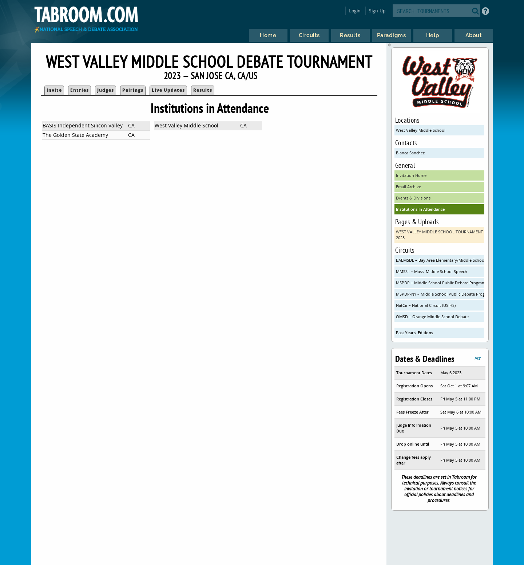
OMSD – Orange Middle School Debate (432, 316)
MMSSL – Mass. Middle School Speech (431, 271)
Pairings (132, 90)
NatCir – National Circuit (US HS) (426, 305)
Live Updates (168, 90)
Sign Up (377, 11)
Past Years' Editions (414, 332)
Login (355, 11)
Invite (54, 90)
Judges (105, 90)
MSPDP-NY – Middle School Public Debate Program (440, 294)
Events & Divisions (413, 198)
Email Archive (408, 186)
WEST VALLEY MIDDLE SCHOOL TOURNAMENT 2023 (439, 234)
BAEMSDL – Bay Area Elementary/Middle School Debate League (440, 260)
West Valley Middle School (420, 130)
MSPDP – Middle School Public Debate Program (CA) (440, 282)
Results (202, 90)
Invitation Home (411, 175)
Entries (79, 90)
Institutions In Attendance (420, 209)
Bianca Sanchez (410, 152)
